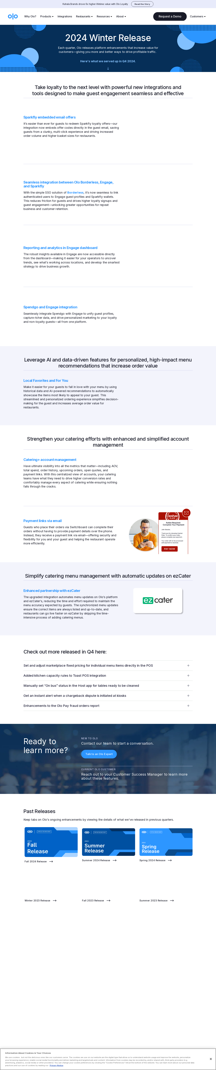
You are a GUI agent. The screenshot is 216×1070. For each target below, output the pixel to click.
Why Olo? (30, 16)
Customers (196, 16)
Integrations (65, 16)
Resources (103, 16)
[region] (108, 1059)
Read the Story (142, 4)
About (120, 16)
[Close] (210, 1059)
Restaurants (83, 16)
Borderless (75, 192)
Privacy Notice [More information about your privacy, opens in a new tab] (56, 1065)
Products (45, 16)
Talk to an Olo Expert (99, 754)
